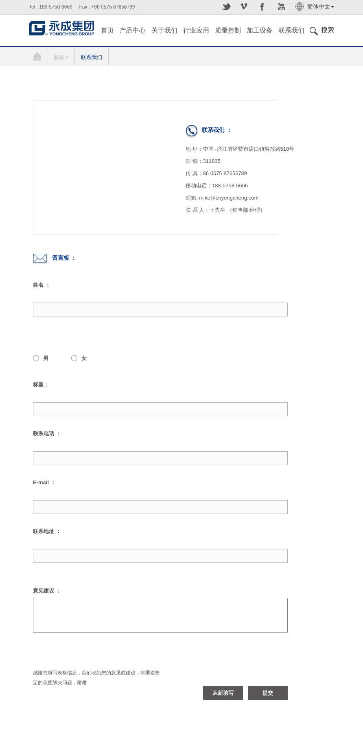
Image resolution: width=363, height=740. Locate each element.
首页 (107, 30)
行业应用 (196, 30)
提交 (267, 693)
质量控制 (228, 30)
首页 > (60, 57)
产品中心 (133, 30)
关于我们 (164, 30)
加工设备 (260, 30)
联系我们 (291, 30)
